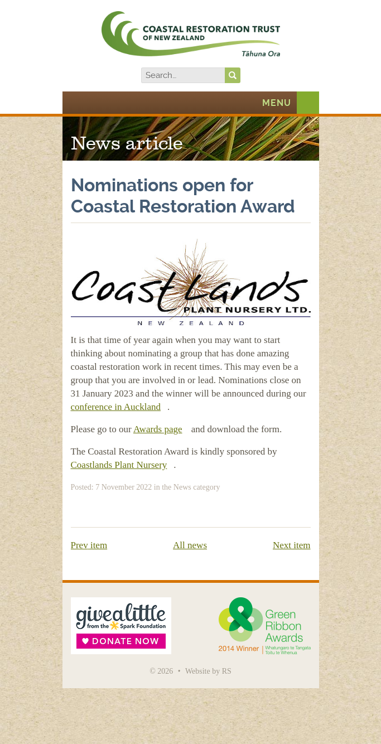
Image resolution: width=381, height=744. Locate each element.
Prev (89, 545)
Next (292, 545)
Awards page (157, 429)
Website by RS (208, 671)
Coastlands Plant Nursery (119, 465)
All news (190, 545)
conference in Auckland (116, 407)
